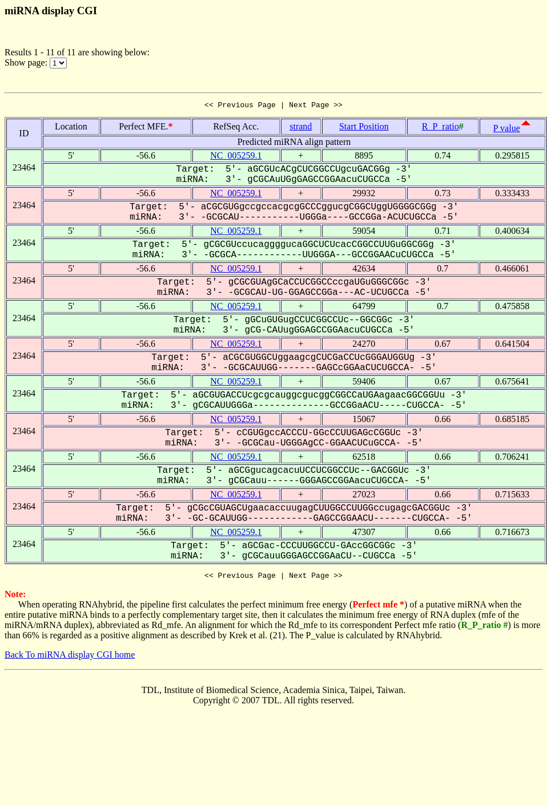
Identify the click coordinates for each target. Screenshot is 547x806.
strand (300, 128)
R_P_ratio (440, 128)
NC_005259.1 (236, 157)
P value (506, 130)
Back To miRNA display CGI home (70, 658)
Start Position (364, 128)
